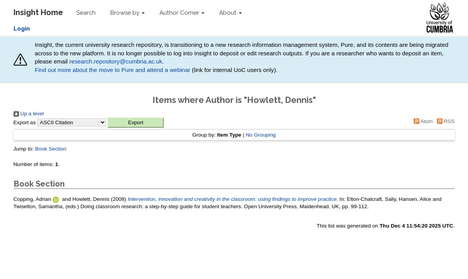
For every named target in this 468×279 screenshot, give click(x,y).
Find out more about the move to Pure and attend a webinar (112, 70)
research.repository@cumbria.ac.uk (115, 61)
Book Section (51, 149)
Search (86, 12)
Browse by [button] (127, 12)
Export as (25, 122)
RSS (444, 121)
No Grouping (261, 135)
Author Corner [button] (181, 12)
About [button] (230, 12)
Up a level (29, 113)
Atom (422, 121)
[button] (136, 123)
